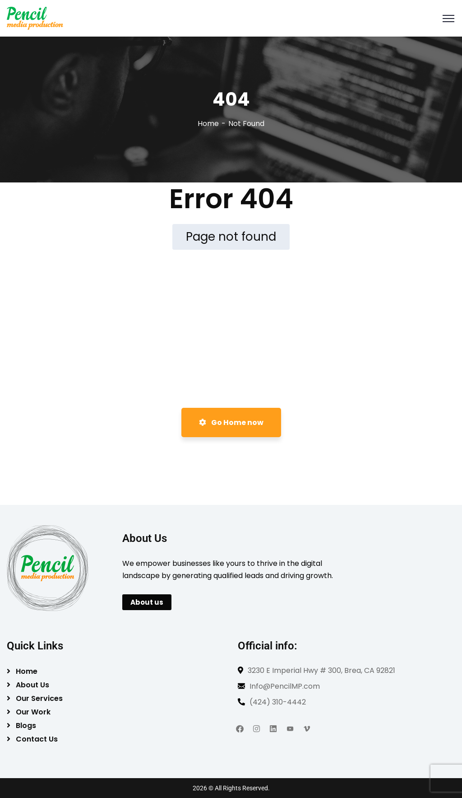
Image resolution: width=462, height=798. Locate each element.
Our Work (33, 712)
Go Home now (231, 422)
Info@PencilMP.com (284, 686)
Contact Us (37, 739)
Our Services (39, 698)
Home (208, 123)
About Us (32, 685)
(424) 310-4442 (277, 702)
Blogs (26, 725)
